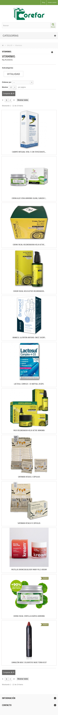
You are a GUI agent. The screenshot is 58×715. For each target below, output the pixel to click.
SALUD (9, 45)
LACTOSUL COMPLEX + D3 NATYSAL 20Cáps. (29, 384)
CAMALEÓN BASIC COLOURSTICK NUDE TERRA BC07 (29, 662)
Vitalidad (13, 74)
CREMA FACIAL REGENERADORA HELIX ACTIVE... (29, 245)
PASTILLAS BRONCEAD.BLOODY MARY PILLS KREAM (29, 570)
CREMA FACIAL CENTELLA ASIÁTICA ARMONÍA (29, 616)
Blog (43, 2)
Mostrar (5, 87)
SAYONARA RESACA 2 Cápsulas (29, 477)
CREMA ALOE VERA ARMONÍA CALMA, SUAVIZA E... (29, 198)
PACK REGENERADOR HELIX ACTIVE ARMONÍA (29, 430)
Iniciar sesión (52, 2)
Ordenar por (6, 82)
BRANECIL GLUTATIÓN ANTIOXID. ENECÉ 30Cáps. (29, 338)
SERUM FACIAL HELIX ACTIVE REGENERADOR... (29, 291)
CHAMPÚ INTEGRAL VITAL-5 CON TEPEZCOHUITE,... (29, 152)
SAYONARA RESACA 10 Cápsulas (29, 523)
